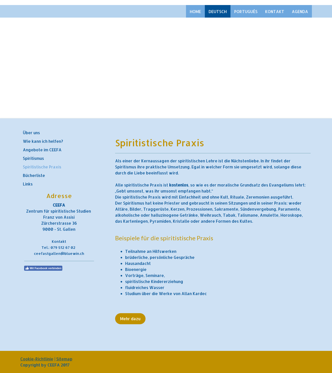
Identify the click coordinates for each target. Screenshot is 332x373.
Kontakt (274, 11)
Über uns (31, 132)
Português (246, 11)
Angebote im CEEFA (42, 149)
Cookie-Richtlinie (36, 358)
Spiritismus (33, 158)
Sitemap (64, 358)
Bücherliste (34, 175)
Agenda (300, 11)
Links (28, 184)
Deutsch (218, 11)
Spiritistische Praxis (42, 166)
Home (195, 11)
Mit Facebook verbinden (43, 268)
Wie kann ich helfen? (43, 141)
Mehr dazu (130, 318)
